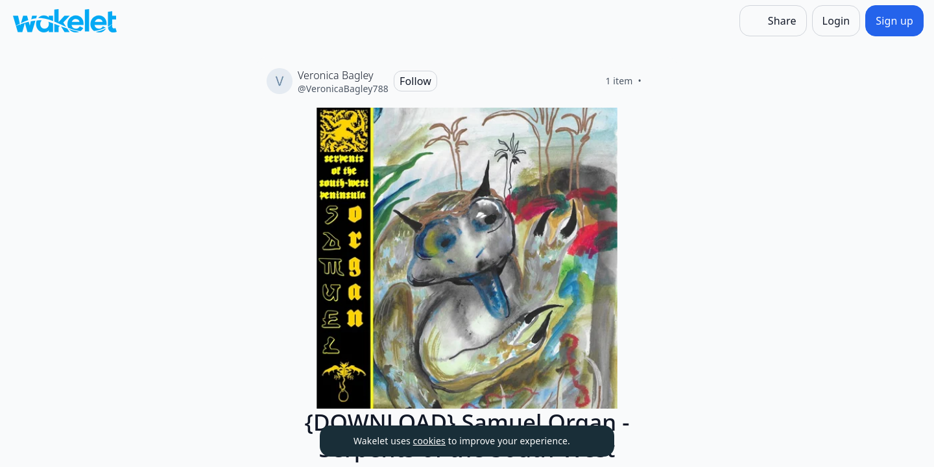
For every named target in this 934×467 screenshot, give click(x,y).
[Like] (657, 81)
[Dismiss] (588, 441)
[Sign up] (894, 20)
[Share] (773, 20)
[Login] (836, 20)
